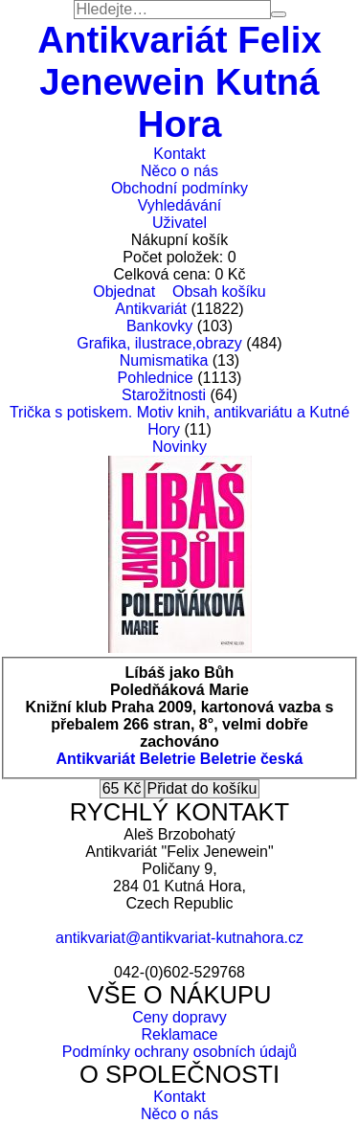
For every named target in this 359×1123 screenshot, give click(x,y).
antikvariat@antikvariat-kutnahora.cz (179, 938)
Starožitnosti (164, 395)
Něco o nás (179, 171)
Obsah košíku (219, 291)
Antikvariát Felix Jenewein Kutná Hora (179, 82)
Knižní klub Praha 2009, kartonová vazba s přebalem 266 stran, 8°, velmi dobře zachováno (180, 724)
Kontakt (179, 154)
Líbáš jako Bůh (180, 672)
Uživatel (179, 222)
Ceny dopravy (179, 1017)
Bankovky (159, 326)
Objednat (124, 291)
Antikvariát (151, 309)
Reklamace (179, 1034)
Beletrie (168, 759)
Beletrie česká (251, 759)
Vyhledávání (179, 205)
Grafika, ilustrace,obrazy (159, 343)
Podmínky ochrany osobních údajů (179, 1052)
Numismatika (164, 360)
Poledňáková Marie (179, 690)
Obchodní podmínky (179, 188)
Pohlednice (155, 378)
